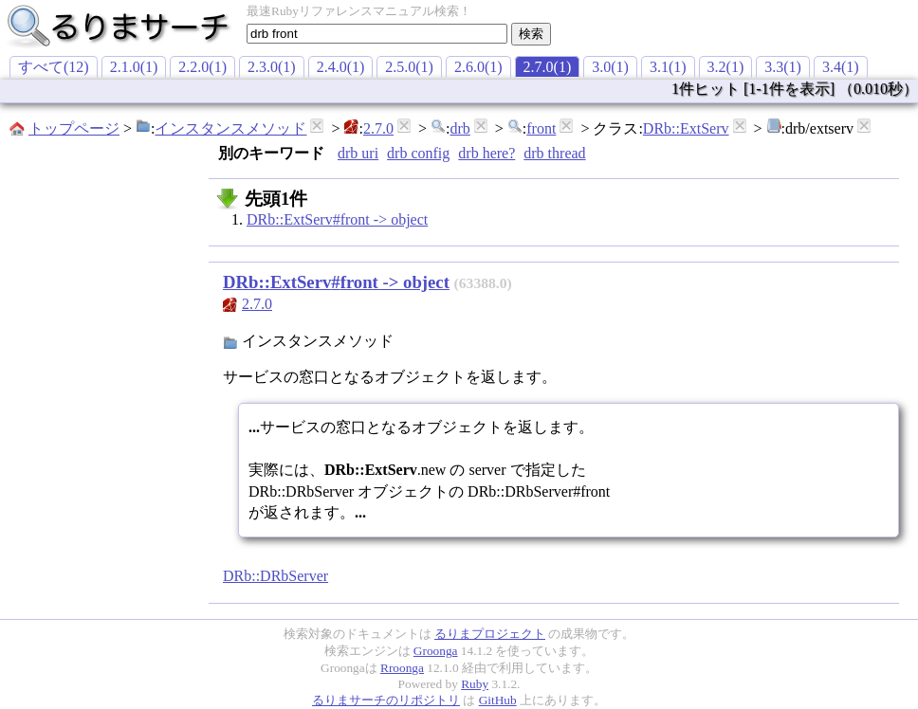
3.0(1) (610, 67)
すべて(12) (53, 67)
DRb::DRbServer (275, 576)
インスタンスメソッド (230, 128)
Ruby (474, 684)
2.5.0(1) (409, 67)
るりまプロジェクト (489, 634)
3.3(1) (782, 67)
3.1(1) (668, 67)
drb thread (554, 153)
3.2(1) (725, 67)
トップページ (73, 128)
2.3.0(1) (272, 67)
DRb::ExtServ (686, 128)
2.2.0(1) (202, 67)
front (541, 128)
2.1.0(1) (134, 67)
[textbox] (377, 34)
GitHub (498, 700)
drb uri (358, 153)
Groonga (435, 651)
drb (459, 128)
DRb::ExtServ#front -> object (337, 219)
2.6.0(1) (478, 67)
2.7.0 (378, 128)
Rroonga (402, 668)
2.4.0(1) (341, 67)
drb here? (486, 153)
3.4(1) (840, 67)
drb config (418, 153)
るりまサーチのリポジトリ (386, 700)
